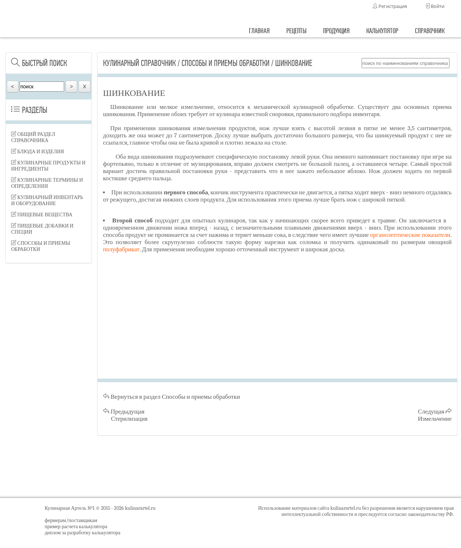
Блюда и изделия (37, 152)
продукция (336, 31)
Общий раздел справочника (33, 137)
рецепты (296, 31)
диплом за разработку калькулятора (82, 533)
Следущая (435, 415)
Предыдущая (125, 415)
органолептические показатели (410, 234)
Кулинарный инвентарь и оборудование (47, 200)
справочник (429, 31)
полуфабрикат (121, 249)
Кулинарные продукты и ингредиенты (48, 166)
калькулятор (382, 31)
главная (259, 31)
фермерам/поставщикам (71, 520)
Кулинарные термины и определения (47, 183)
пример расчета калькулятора (76, 526)
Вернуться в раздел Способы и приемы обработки (171, 396)
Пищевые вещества (41, 215)
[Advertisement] (48, 382)
